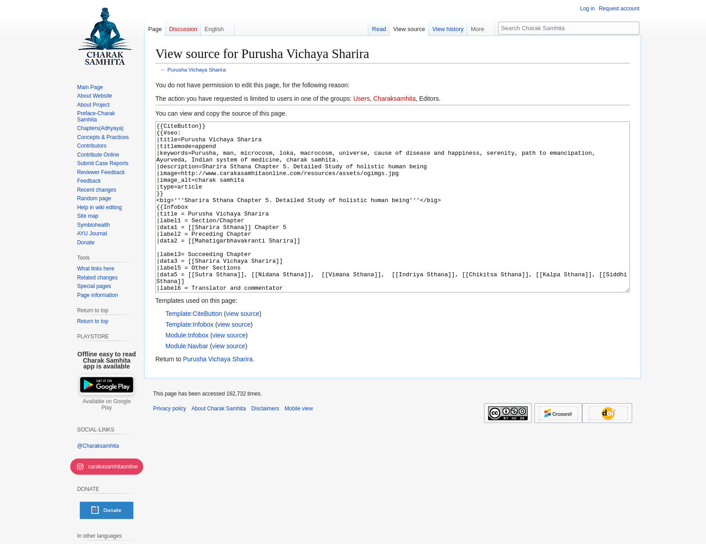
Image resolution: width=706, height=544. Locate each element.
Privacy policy (169, 442)
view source (242, 347)
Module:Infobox (186, 369)
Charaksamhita (394, 98)
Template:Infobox (189, 358)
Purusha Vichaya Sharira (196, 69)
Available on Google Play (106, 404)
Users (361, 98)
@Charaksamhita (98, 446)
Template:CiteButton (193, 347)
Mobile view (299, 442)
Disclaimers (265, 442)
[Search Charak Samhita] (568, 28)
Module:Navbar (186, 379)
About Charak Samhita (218, 442)
